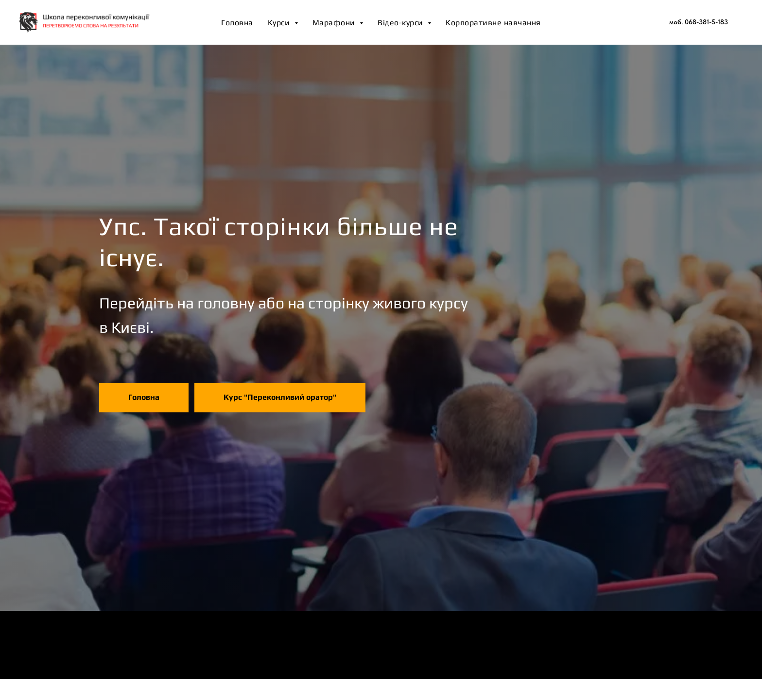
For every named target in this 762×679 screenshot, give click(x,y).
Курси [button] (280, 22)
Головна (237, 22)
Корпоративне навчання (493, 22)
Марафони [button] (335, 22)
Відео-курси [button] (401, 22)
